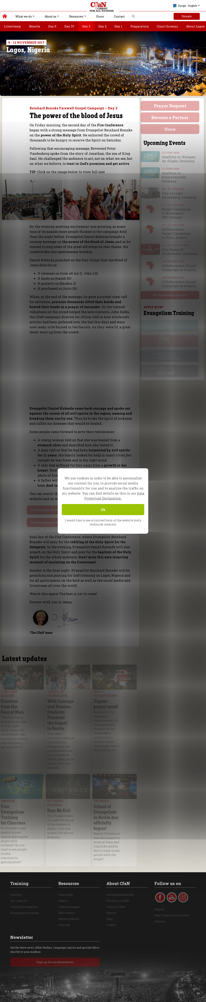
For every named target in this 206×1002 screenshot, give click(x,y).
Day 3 (86, 26)
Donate (187, 16)
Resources (76, 16)
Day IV (69, 26)
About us (50, 16)
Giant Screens (167, 26)
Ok (103, 509)
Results (34, 26)
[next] (134, 214)
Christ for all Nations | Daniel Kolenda (5, 17)
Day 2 (102, 26)
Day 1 (118, 26)
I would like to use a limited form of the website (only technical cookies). (103, 522)
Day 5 (52, 26)
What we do (23, 16)
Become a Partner (172, 117)
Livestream (12, 26)
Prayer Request (173, 106)
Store (100, 16)
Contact (119, 16)
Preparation (139, 26)
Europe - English (185, 5)
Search (133, 17)
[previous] (126, 214)
